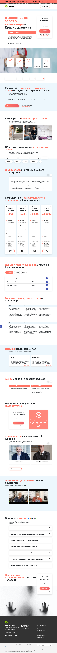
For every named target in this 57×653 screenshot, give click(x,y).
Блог (36, 3)
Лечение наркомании (25, 628)
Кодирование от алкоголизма (42, 628)
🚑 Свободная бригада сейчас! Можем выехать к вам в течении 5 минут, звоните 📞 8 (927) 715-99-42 (28, 1)
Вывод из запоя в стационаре (42, 633)
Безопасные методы (44, 305)
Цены (19, 78)
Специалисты (27, 3)
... (40, 161)
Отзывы (22, 3)
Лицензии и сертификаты (43, 3)
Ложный (13, 179)
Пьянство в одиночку (37, 158)
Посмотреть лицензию (15, 468)
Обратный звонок (18, 422)
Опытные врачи (28, 305)
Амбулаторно (24, 272)
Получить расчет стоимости (12, 105)
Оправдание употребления (12, 158)
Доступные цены (13, 322)
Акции (32, 78)
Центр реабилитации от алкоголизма (44, 626)
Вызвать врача (45, 6)
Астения (25, 161)
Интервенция (7, 3)
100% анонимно (13, 305)
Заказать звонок (45, 588)
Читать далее (26, 365)
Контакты (50, 3)
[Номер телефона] (44, 26)
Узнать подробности (25, 392)
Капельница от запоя (41, 630)
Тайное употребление (25, 158)
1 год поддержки (43, 322)
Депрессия (17, 161)
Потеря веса (9, 161)
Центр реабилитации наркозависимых (25, 626)
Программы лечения (10, 78)
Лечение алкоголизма (41, 625)
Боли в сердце (33, 161)
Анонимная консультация (44, 31)
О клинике (12, 3)
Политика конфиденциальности (10, 644)
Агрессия (47, 158)
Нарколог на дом (40, 637)
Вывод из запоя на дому (41, 635)
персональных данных (44, 35)
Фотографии (18, 3)
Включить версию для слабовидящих (12, 627)
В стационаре (9, 272)
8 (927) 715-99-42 (31, 6)
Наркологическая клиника (9, 646)
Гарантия (32, 3)
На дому (16, 272)
